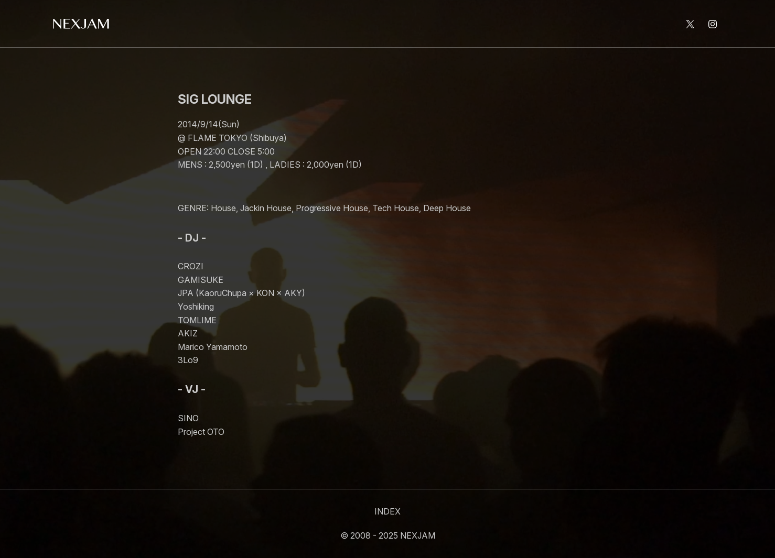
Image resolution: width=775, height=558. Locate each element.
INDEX (387, 511)
